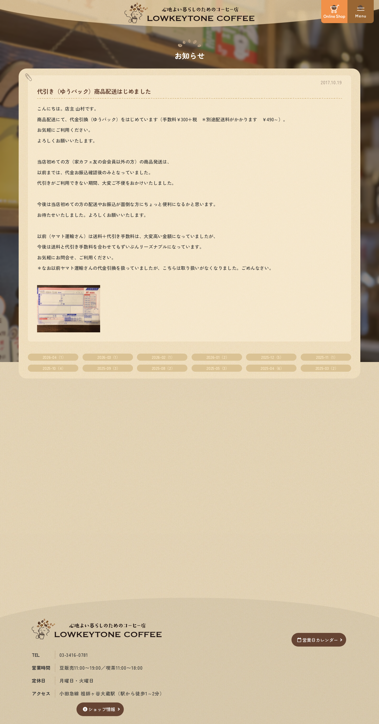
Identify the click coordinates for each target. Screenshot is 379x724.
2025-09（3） (108, 368)
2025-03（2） (326, 368)
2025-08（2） (163, 368)
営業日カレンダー (316, 640)
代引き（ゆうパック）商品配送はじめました (94, 91)
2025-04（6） (272, 368)
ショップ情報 (99, 709)
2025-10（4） (54, 368)
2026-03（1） (108, 357)
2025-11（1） (326, 357)
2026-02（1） (163, 357)
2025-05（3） (217, 368)
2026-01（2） (217, 357)
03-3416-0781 (74, 655)
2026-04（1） (54, 357)
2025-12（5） (272, 357)
